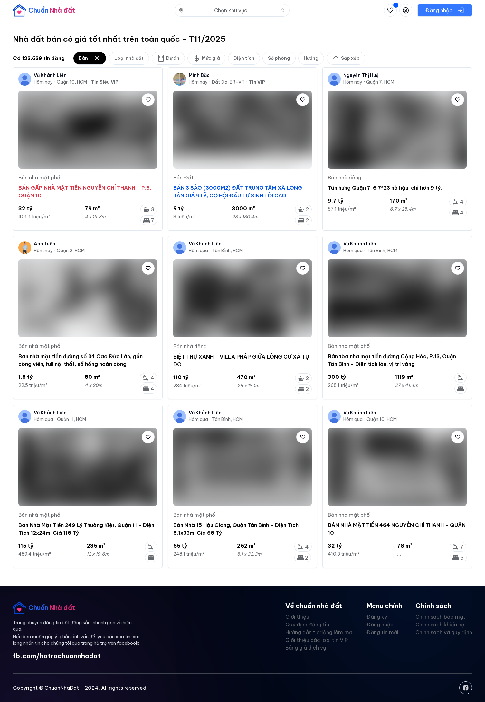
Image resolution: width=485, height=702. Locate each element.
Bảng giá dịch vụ (305, 647)
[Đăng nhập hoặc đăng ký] (405, 10)
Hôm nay (43, 82)
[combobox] (232, 10)
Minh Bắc (199, 75)
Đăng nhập (380, 624)
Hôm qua (198, 250)
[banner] (44, 10)
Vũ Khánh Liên (50, 75)
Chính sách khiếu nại (440, 624)
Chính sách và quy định (443, 632)
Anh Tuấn (44, 244)
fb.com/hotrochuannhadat (56, 656)
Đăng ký (376, 617)
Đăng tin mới (382, 632)
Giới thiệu (297, 617)
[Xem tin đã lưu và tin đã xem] (390, 10)
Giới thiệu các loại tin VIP (316, 640)
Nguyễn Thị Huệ (361, 75)
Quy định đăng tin (307, 624)
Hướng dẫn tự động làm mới (319, 632)
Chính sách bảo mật (440, 617)
